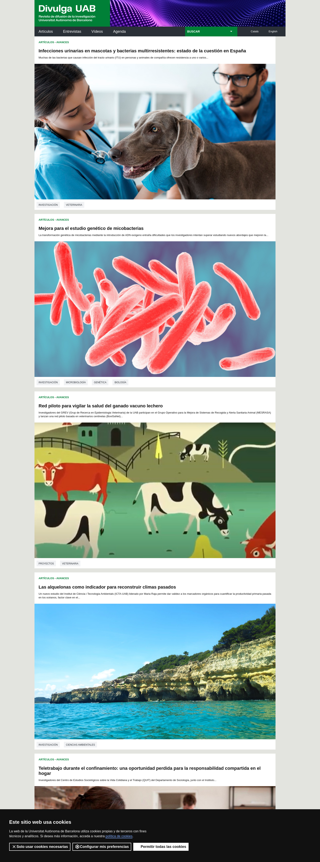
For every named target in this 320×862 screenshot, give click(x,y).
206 (116, 683)
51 (112, 653)
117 (122, 664)
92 (208, 657)
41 (181, 650)
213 (163, 683)
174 (143, 675)
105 (163, 661)
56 (138, 653)
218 (197, 683)
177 (163, 675)
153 (122, 672)
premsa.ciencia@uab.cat (182, 781)
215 (177, 683)
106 (170, 661)
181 (190, 675)
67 (197, 653)
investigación (48, 144)
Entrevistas (72, 31)
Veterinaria (74, 144)
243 (123, 691)
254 (198, 691)
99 (123, 661)
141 (163, 668)
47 (213, 650)
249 (164, 691)
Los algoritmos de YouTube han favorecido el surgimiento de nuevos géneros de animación (213, 290)
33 (138, 650)
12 (150, 646)
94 (218, 657)
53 (122, 653)
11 (145, 646)
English (273, 31)
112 (211, 661)
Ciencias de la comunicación (211, 384)
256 (211, 691)
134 (116, 668)
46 (207, 650)
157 (150, 672)
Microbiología (201, 143)
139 (150, 668)
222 (102, 686)
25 (220, 646)
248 (157, 691)
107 (176, 661)
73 (106, 657)
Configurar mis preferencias (102, 846)
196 (170, 679)
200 (197, 679)
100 (129, 661)
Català (255, 31)
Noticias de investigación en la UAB (58, 726)
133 (109, 668)
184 (211, 675)
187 (109, 679)
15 (167, 646)
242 (116, 691)
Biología (246, 143)
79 (138, 657)
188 (116, 679)
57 (143, 653)
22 (204, 646)
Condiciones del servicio (107, 802)
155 (136, 672)
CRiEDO (195, 757)
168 (102, 675)
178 (170, 675)
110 (197, 661)
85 (170, 657)
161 (177, 672)
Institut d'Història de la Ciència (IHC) (206, 713)
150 (102, 672)
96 (107, 661)
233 (177, 686)
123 (163, 664)
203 (218, 679)
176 (156, 675)
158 (156, 672)
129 (204, 664)
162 (184, 672)
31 (128, 650)
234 (184, 686)
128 (197, 664)
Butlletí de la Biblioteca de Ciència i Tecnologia (107, 713)
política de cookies (119, 836)
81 (149, 657)
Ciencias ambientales (205, 264)
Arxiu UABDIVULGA (54, 710)
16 (172, 646)
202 (211, 679)
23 (209, 646)
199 (190, 679)
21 (198, 646)
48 (218, 650)
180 (184, 675)
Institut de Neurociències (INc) (258, 713)
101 (136, 661)
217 (190, 683)
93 (213, 657)
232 (170, 686)
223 (109, 686)
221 (218, 683)
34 (144, 650)
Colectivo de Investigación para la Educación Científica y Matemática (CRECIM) (206, 736)
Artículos (46, 31)
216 (184, 683)
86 (175, 657)
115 (109, 664)
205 (109, 683)
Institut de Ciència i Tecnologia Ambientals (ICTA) (257, 733)
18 (182, 646)
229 (150, 686)
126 (184, 664)
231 (163, 686)
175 (150, 675)
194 (156, 679)
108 (183, 661)
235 (190, 686)
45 (202, 650)
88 (186, 657)
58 (149, 653)
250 (170, 691)
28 (112, 650)
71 (218, 653)
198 (184, 679)
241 (109, 691)
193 (150, 679)
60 (160, 653)
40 (176, 650)
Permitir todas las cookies (161, 846)
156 (143, 672)
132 (102, 668)
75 (117, 657)
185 (218, 675)
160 (170, 672)
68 (202, 653)
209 (136, 683)
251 (177, 691)
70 (213, 653)
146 (197, 668)
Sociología (73, 387)
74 (112, 657)
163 (190, 672)
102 (142, 661)
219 (204, 683)
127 (190, 664)
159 (163, 672)
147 (204, 668)
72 (101, 657)
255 (204, 691)
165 (204, 672)
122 (156, 664)
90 (197, 657)
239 (218, 686)
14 (161, 646)
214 (170, 683)
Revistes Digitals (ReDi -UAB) (102, 731)
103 (149, 661)
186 (102, 679)
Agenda (119, 31)
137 (136, 668)
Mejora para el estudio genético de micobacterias (216, 50)
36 (154, 650)
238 (211, 686)
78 (133, 657)
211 (150, 683)
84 (165, 657)
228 (143, 686)
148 (211, 668)
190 (129, 679)
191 (136, 679)
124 (170, 664)
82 (154, 657)
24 (214, 646)
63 (175, 653)
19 (188, 646)
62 (170, 653)
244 (130, 691)
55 (133, 653)
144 (184, 668)
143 (177, 668)
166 (211, 672)
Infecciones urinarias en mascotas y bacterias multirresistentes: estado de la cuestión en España (93, 53)
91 (202, 657)
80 (143, 657)
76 (122, 657)
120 (143, 664)
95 (101, 661)
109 (190, 661)
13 (156, 646)
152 (116, 672)
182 (197, 675)
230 (156, 686)
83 (160, 657)
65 (186, 653)
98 (117, 661)
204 (102, 683)
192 (143, 679)
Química (71, 629)
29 (117, 650)
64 (181, 653)
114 (102, 664)
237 (204, 686)
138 (143, 668)
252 (184, 691)
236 (197, 686)
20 (193, 646)
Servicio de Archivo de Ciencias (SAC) (156, 713)
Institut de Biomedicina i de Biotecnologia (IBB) (258, 754)
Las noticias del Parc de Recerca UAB (58, 744)
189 (122, 679)
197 (177, 679)
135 (122, 668)
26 (101, 650)
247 (150, 691)
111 (204, 661)
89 (191, 657)
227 (136, 686)
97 (112, 661)
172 (129, 675)
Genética (225, 143)
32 (133, 650)
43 (191, 650)
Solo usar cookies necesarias (40, 846)
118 (129, 664)
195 (163, 679)
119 (136, 664)
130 (211, 664)
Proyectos (46, 265)
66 (191, 653)
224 (116, 686)
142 (170, 668)
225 (122, 686)
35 (149, 650)
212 (156, 683)
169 (109, 675)
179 (177, 675)
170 (116, 675)
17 (177, 646)
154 (129, 672)
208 (129, 683)
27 (107, 650)
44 (197, 650)
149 (218, 668)
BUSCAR (193, 31)
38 (165, 650)
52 (117, 653)
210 (143, 683)
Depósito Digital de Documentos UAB (154, 731)
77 (128, 657)
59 (154, 653)
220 (211, 683)
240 (102, 691)
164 (197, 672)
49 (101, 653)
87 (181, 657)
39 (170, 650)
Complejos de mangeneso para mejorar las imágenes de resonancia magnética (84, 534)
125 (177, 664)
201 (204, 679)
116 (116, 664)
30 (122, 650)
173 (136, 675)
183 (204, 675)
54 (128, 653)
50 (106, 653)
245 (136, 691)
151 (109, 672)
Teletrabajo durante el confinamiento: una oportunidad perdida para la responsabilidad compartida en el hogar (86, 294)
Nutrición (97, 508)
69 (208, 653)
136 (129, 668)
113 (217, 661)
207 (122, 683)
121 (150, 664)
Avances (62, 42)
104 (156, 661)
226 (129, 686)
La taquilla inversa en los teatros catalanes (209, 530)
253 (191, 691)
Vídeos (97, 31)
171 (122, 675)
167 (218, 672)
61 (165, 653)
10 (140, 646)
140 (156, 668)
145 (190, 668)
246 (143, 691)
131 (218, 664)
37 (160, 650)
